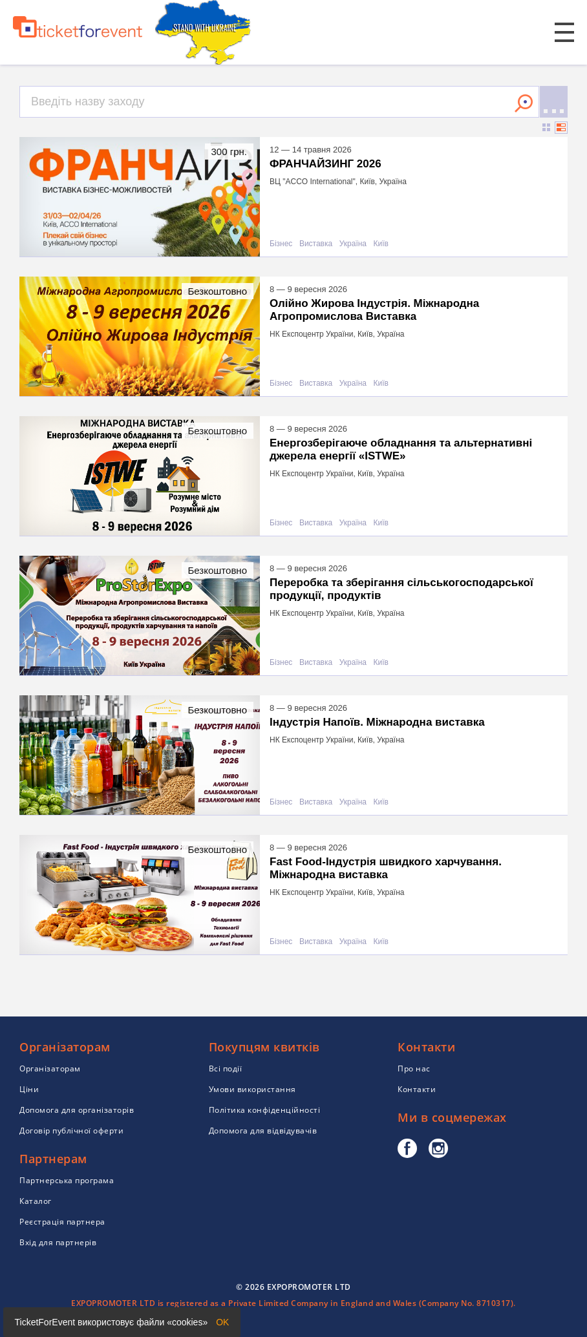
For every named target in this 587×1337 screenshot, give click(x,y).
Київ (381, 244)
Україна (353, 244)
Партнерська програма (66, 1180)
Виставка (315, 244)
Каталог (35, 1200)
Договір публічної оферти (71, 1130)
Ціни (29, 1089)
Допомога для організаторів (76, 1109)
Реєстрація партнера (62, 1221)
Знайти (524, 103)
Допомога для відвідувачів (263, 1130)
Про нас (414, 1068)
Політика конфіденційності (265, 1109)
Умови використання (252, 1089)
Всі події (225, 1068)
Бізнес (281, 244)
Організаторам (50, 1068)
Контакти (417, 1089)
